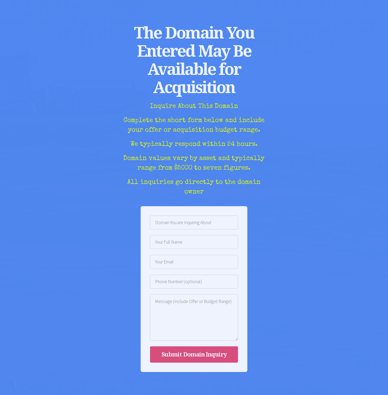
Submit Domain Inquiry (194, 354)
